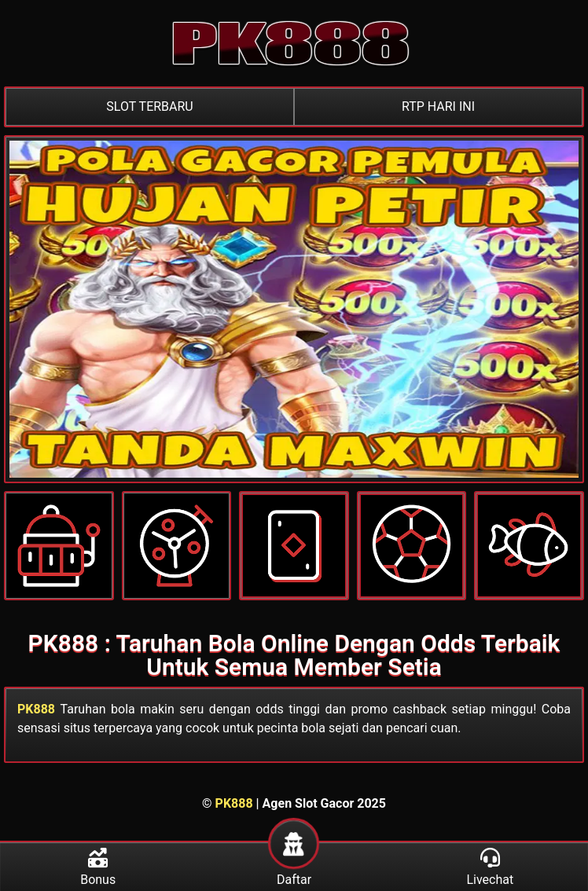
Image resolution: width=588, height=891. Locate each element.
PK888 (36, 709)
